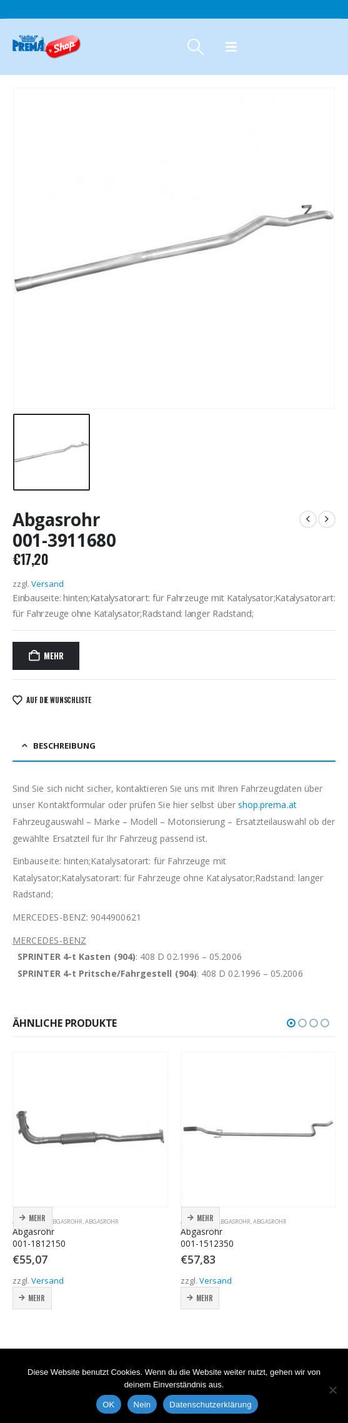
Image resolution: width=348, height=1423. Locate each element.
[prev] (308, 519)
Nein (142, 1404)
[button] (195, 47)
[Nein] (332, 1390)
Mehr (53, 655)
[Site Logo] (46, 47)
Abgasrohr (65, 1221)
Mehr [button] (37, 1218)
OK (108, 1404)
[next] (327, 519)
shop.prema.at (267, 805)
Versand (47, 583)
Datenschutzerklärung (210, 1404)
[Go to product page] (90, 1129)
